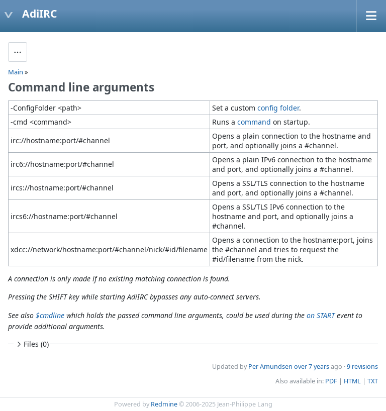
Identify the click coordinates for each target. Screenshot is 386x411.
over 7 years (311, 366)
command (254, 122)
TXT (372, 381)
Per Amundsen (270, 366)
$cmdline (50, 315)
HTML (352, 381)
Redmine (164, 404)
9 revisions (362, 366)
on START (321, 315)
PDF (331, 381)
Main (15, 71)
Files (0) (32, 344)
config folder (278, 108)
